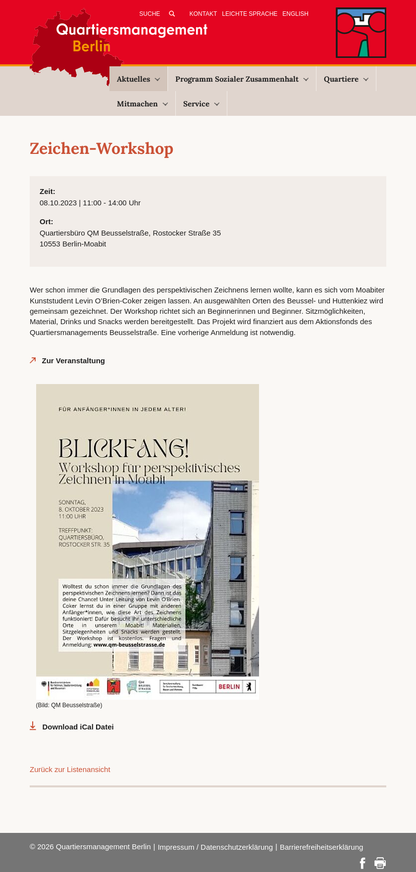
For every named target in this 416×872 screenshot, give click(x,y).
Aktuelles (138, 79)
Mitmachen (142, 103)
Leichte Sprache (249, 13)
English (295, 13)
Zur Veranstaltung (73, 360)
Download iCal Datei (78, 727)
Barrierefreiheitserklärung (321, 847)
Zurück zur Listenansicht (70, 769)
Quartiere (346, 79)
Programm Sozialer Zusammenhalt (242, 79)
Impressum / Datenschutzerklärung (215, 847)
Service (201, 103)
